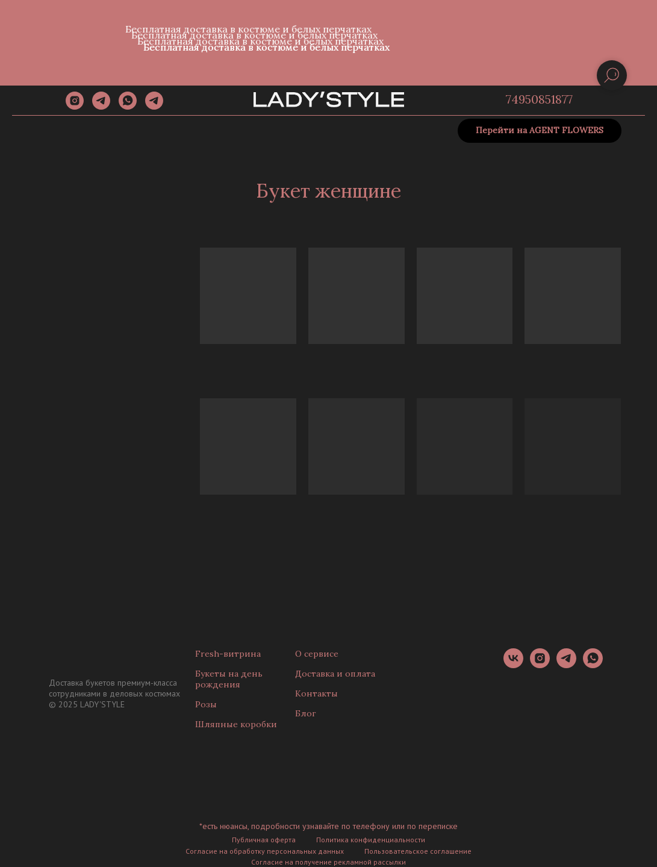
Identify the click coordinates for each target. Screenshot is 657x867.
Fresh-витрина (228, 653)
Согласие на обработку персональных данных (264, 851)
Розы (206, 704)
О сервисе (316, 653)
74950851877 (539, 99)
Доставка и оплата (335, 673)
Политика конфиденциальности (370, 839)
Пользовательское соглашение (418, 851)
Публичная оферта (264, 839)
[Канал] (154, 106)
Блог (305, 713)
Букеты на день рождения (229, 679)
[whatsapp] (128, 106)
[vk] (513, 665)
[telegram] (101, 106)
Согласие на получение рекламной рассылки (328, 861)
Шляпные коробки (236, 724)
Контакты (316, 693)
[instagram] (75, 106)
